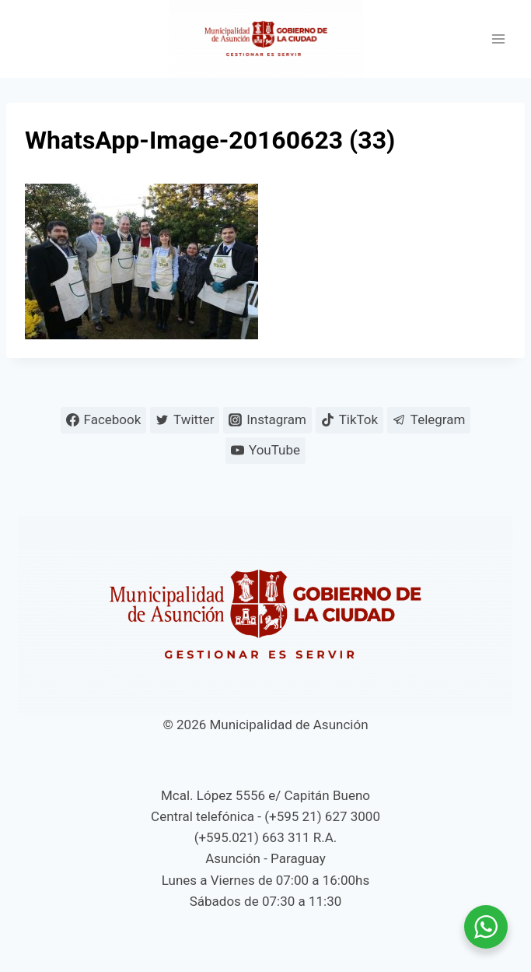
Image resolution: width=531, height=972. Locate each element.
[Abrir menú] (498, 39)
